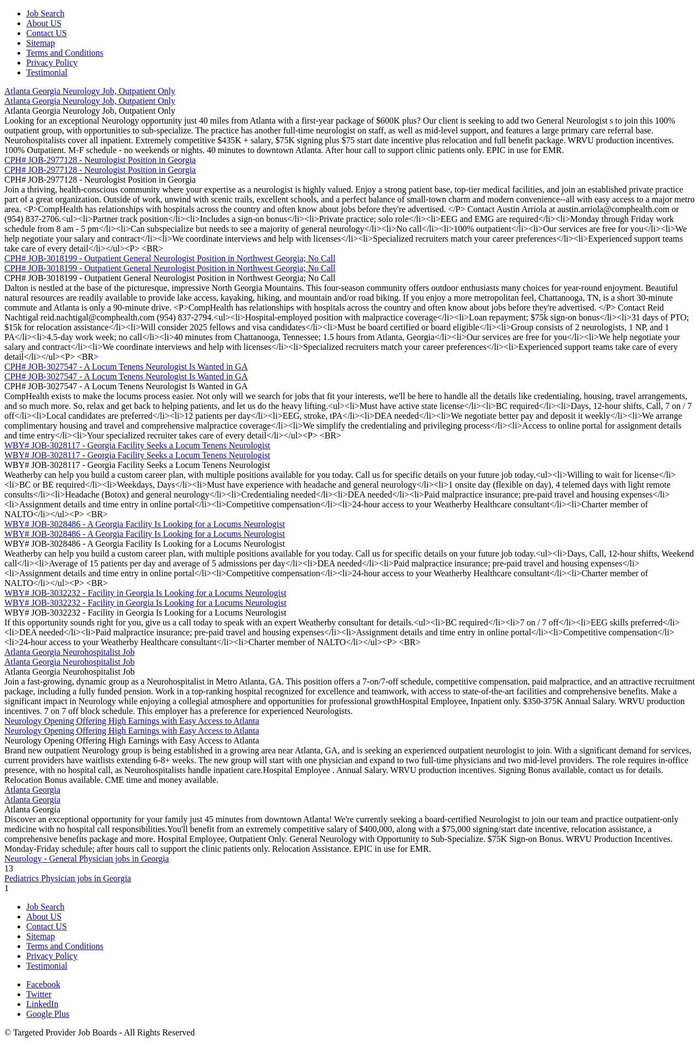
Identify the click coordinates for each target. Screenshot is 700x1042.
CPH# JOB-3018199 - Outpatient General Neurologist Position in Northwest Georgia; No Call (169, 258)
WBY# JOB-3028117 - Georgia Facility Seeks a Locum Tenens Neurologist (137, 445)
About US (43, 23)
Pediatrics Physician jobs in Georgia (67, 878)
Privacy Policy (52, 62)
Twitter (38, 994)
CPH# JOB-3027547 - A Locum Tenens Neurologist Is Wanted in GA (126, 366)
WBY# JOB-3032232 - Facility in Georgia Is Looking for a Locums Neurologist (145, 593)
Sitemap (40, 43)
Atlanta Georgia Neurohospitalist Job (69, 652)
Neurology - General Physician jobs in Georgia (86, 858)
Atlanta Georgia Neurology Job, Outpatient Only (90, 91)
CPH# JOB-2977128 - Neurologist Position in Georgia (100, 160)
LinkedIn (42, 1004)
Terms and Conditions (64, 52)
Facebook (43, 984)
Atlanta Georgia (32, 789)
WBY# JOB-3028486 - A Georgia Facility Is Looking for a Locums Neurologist (144, 524)
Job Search (45, 13)
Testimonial (46, 72)
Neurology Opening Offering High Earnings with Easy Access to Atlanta (131, 720)
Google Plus (47, 1013)
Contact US (46, 33)
